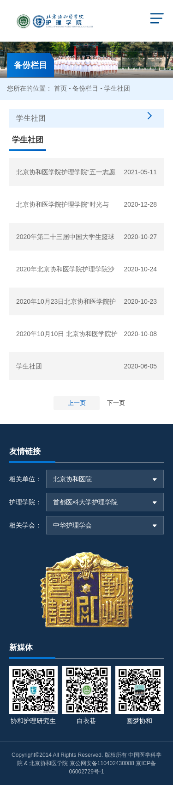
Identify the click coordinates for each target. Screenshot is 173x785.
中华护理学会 (72, 525)
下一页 (116, 402)
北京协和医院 (72, 479)
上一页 (77, 402)
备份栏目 (85, 88)
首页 (60, 88)
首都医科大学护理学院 (85, 502)
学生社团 (29, 366)
